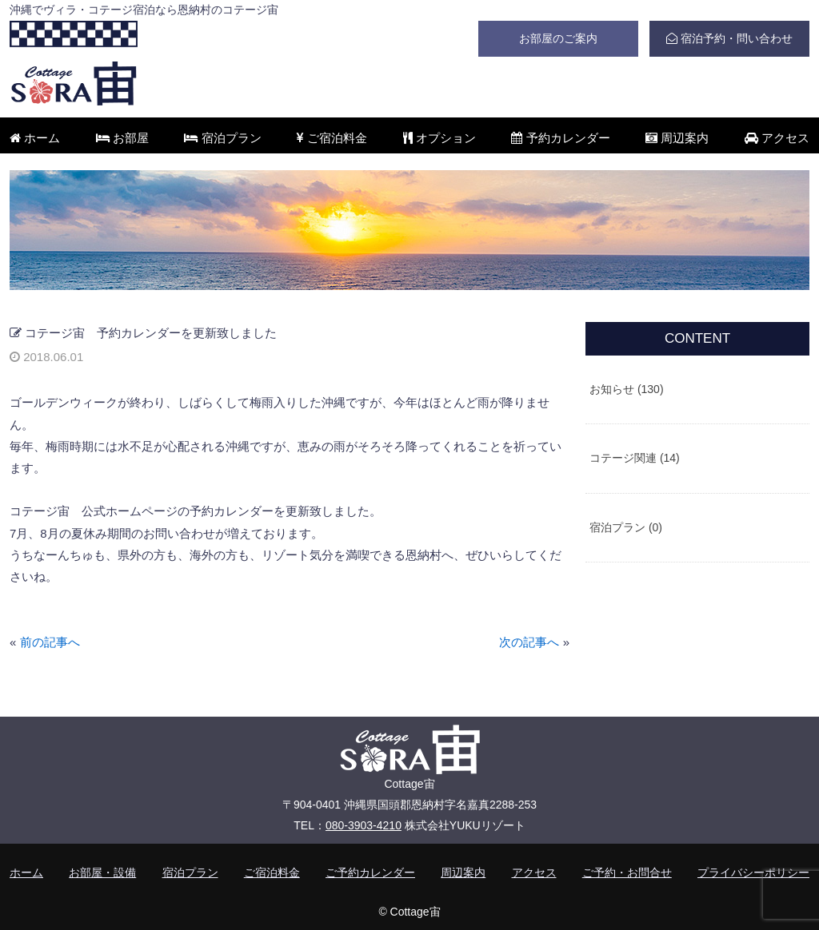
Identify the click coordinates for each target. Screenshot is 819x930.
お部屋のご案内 (558, 38)
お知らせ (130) (626, 389)
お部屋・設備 (102, 872)
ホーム (35, 138)
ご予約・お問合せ (627, 872)
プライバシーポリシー (753, 872)
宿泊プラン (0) (625, 527)
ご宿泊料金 (332, 138)
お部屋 (122, 138)
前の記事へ (50, 642)
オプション (439, 138)
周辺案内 (677, 138)
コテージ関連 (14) (634, 457)
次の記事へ (529, 642)
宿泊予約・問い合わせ (729, 38)
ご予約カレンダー (370, 872)
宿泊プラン (222, 138)
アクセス (777, 138)
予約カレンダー (560, 138)
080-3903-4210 (364, 825)
